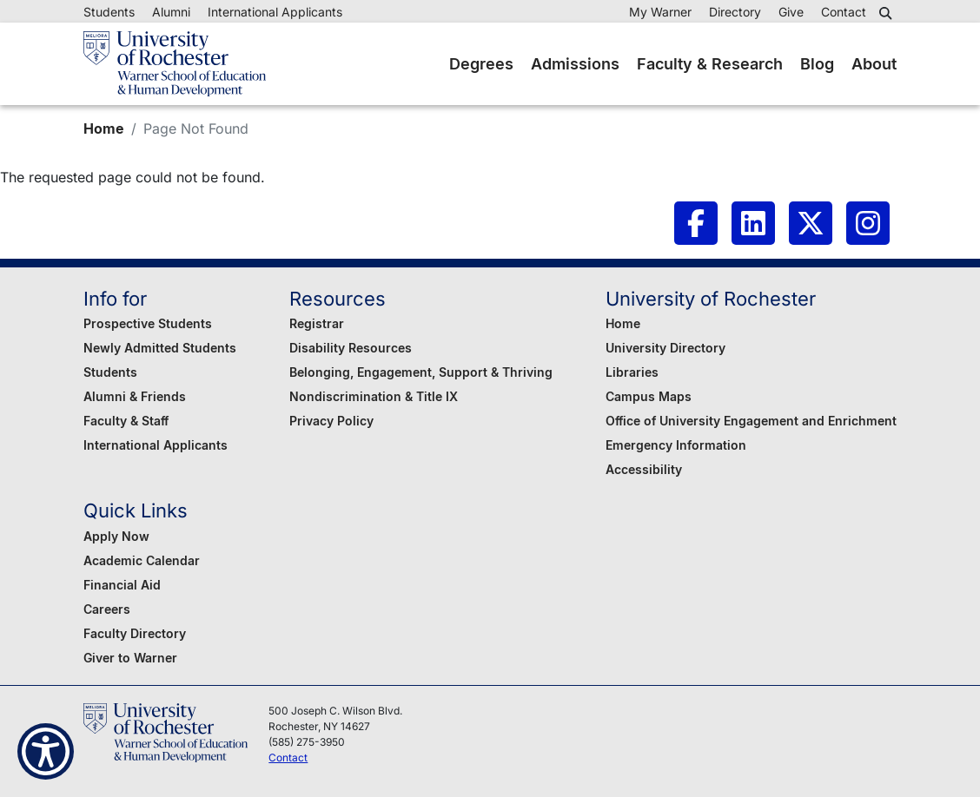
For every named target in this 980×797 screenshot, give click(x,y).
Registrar (316, 323)
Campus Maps (649, 396)
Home (103, 128)
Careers (106, 609)
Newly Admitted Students (159, 347)
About (874, 64)
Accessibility (644, 469)
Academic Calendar (141, 560)
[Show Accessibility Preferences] (45, 751)
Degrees (481, 64)
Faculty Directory (134, 633)
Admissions (575, 64)
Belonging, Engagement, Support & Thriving (421, 372)
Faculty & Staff (126, 420)
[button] (888, 13)
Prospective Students (147, 323)
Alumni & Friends (134, 396)
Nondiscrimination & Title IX (373, 396)
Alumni (171, 11)
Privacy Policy (331, 420)
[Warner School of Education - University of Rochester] (174, 63)
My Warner (660, 11)
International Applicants (275, 11)
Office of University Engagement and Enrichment (751, 420)
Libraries (632, 372)
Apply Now (116, 536)
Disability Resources (350, 347)
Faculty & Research (710, 64)
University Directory (665, 347)
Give (791, 11)
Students (109, 11)
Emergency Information (676, 445)
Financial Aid (122, 584)
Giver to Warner (130, 657)
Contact (843, 11)
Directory (735, 11)
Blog (817, 64)
